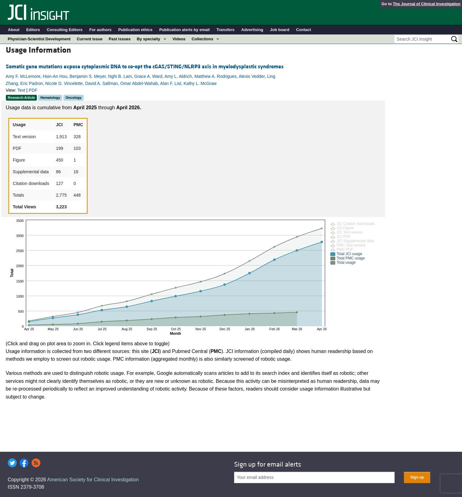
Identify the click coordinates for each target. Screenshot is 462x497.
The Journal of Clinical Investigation (426, 4)
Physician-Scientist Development (39, 39)
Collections (202, 39)
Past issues (120, 39)
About (14, 29)
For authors (100, 29)
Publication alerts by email (184, 29)
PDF (33, 90)
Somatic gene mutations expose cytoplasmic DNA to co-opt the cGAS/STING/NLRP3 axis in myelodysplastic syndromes (145, 66)
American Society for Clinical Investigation (93, 479)
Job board (279, 29)
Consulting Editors (64, 29)
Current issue (89, 39)
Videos (179, 39)
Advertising (252, 29)
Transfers (226, 29)
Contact (303, 29)
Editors (33, 29)
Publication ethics (135, 29)
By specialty (148, 39)
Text (21, 90)
